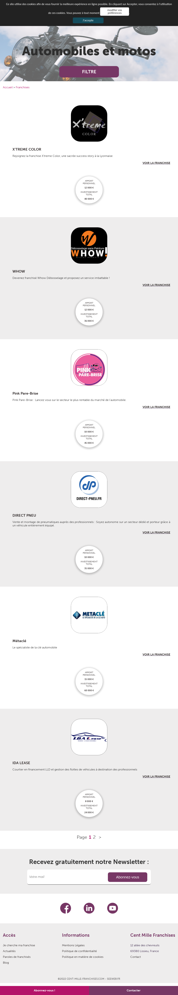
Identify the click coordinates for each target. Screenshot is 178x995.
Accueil (8, 87)
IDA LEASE (21, 763)
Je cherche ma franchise (19, 945)
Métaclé (19, 641)
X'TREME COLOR (26, 149)
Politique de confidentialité (79, 951)
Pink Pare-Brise (25, 393)
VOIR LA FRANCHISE (156, 163)
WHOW (18, 271)
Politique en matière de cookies (82, 957)
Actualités (9, 951)
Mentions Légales (73, 945)
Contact (135, 957)
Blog (6, 962)
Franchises (22, 87)
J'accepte (88, 20)
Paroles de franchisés (17, 957)
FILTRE (89, 72)
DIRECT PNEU (24, 515)
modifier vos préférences (114, 11)
